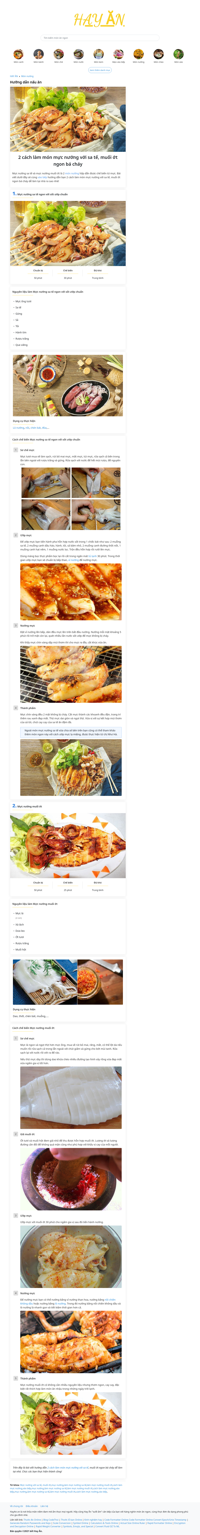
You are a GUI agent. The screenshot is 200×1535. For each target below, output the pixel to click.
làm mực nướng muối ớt (99, 1485)
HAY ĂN (14, 76)
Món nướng (27, 76)
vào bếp (43, 177)
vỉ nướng (73, 560)
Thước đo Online (32, 1519)
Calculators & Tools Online (104, 1523)
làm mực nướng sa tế (75, 1485)
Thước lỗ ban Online (71, 1519)
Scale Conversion (62, 1523)
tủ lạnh (92, 556)
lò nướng (60, 1303)
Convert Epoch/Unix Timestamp (169, 1519)
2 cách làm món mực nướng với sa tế (67, 1467)
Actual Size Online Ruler (132, 1523)
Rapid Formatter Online (159, 1523)
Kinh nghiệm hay (93, 1519)
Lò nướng (18, 427)
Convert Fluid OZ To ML (107, 1526)
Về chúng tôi (16, 1506)
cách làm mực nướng (104, 1488)
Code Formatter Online (116, 1519)
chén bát (36, 427)
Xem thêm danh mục (100, 70)
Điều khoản (32, 1506)
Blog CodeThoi (50, 1519)
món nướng (72, 173)
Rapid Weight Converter (48, 1526)
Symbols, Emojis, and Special (78, 1526)
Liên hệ (44, 1506)
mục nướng (58, 1485)
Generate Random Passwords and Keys (30, 1523)
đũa (44, 427)
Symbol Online (80, 1523)
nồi (27, 427)
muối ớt (46, 1485)
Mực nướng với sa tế (30, 1485)
